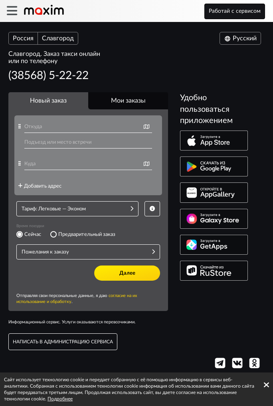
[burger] (12, 11)
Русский (240, 38)
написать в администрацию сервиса (63, 341)
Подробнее (60, 398)
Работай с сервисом (235, 11)
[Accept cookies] (266, 385)
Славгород (58, 38)
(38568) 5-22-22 (48, 75)
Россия (23, 38)
